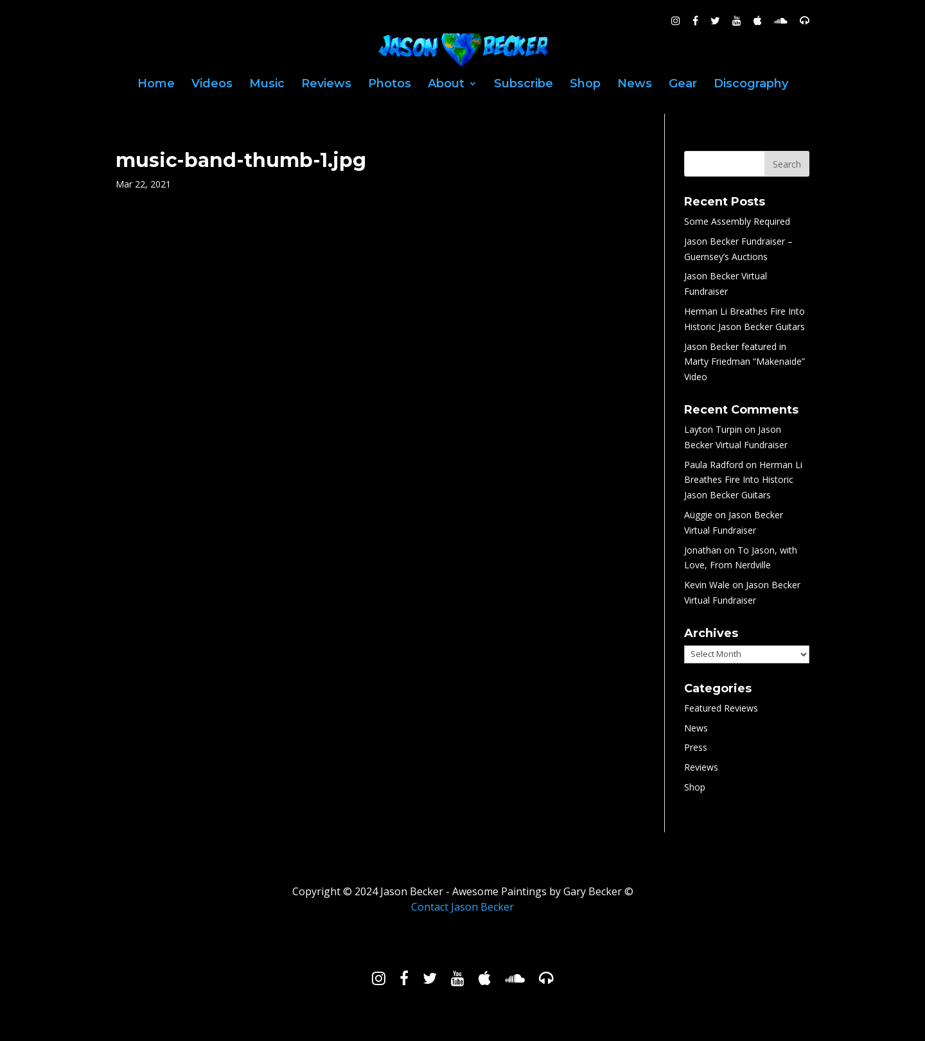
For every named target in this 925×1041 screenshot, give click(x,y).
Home (156, 85)
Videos (212, 85)
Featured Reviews (721, 708)
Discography (751, 85)
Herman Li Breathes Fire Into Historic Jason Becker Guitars (743, 480)
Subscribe (523, 85)
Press (695, 747)
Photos (389, 85)
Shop (585, 85)
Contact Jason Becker (462, 907)
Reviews (326, 85)
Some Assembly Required (737, 221)
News (634, 85)
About (446, 85)
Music (267, 85)
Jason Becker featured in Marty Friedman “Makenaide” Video (744, 361)
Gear (683, 85)
